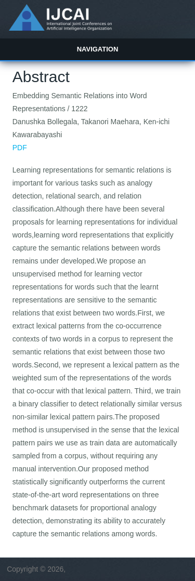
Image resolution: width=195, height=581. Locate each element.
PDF (19, 147)
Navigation (98, 49)
